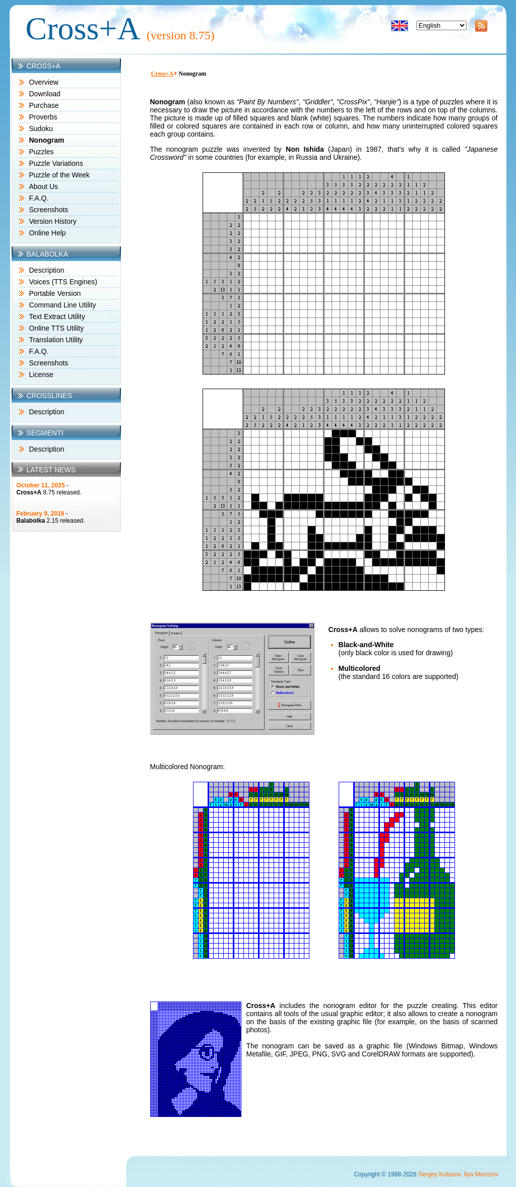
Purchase (44, 105)
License (41, 374)
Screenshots (49, 210)
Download (44, 94)
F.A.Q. (39, 198)
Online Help (47, 233)
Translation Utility (56, 340)
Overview (43, 82)
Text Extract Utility (57, 317)
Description (46, 270)
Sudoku (41, 128)
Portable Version (55, 293)
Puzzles (41, 152)
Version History (53, 221)
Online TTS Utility (56, 328)
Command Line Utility (62, 305)
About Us (43, 186)
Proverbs (43, 117)
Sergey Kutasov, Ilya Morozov (458, 1174)
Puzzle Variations (56, 163)
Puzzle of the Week (59, 175)
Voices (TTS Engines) (63, 282)
